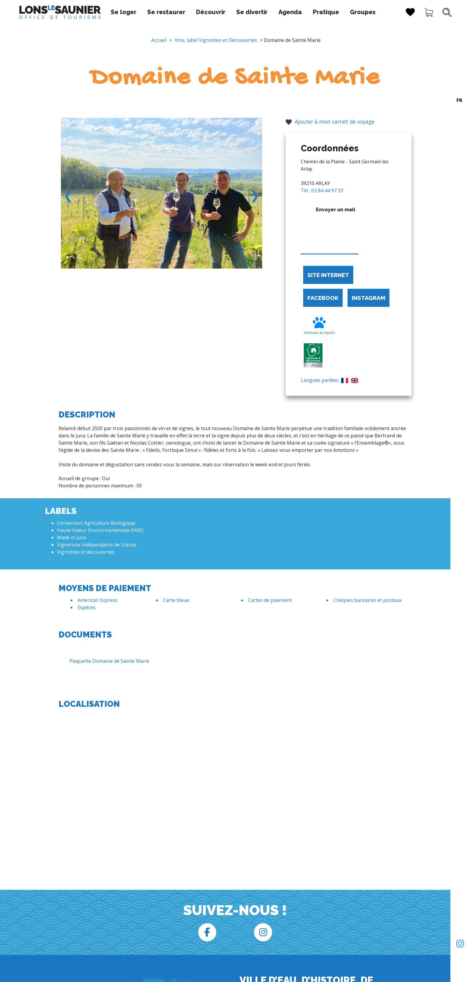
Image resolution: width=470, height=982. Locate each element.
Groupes (358, 12)
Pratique (321, 12)
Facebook (322, 297)
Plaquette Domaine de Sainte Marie (104, 661)
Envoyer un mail (329, 228)
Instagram (368, 297)
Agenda (285, 12)
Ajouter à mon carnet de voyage (330, 121)
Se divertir (247, 12)
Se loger (119, 12)
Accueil (159, 40)
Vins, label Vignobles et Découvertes (216, 40)
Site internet (328, 275)
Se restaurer (161, 12)
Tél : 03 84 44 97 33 (322, 190)
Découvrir (206, 12)
